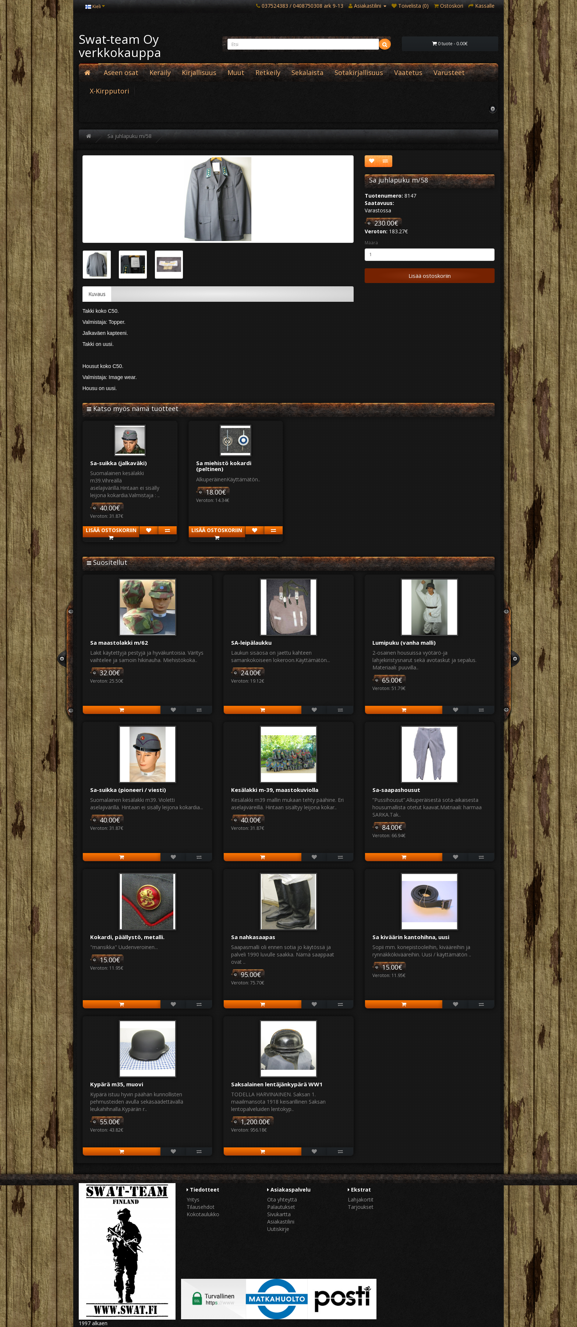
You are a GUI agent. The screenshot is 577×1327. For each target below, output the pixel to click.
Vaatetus (408, 72)
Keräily (160, 72)
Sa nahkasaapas (253, 937)
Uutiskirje (278, 1228)
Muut (235, 72)
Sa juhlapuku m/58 (129, 135)
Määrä (371, 243)
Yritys (193, 1199)
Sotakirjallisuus (358, 72)
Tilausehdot (201, 1206)
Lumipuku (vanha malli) (404, 642)
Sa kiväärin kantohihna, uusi (410, 937)
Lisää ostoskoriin (429, 275)
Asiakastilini (280, 1221)
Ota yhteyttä (282, 1199)
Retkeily (267, 72)
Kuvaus (97, 293)
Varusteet (449, 72)
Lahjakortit (361, 1199)
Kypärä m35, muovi (116, 1084)
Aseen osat (121, 72)
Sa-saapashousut (396, 789)
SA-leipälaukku (251, 642)
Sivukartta (279, 1214)
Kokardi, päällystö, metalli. (127, 937)
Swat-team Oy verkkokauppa (120, 46)
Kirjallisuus (199, 72)
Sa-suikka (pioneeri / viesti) (128, 789)
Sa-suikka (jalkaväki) (118, 463)
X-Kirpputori (109, 90)
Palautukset (281, 1206)
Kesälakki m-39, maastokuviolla (274, 789)
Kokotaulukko (203, 1214)
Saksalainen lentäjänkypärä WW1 (277, 1084)
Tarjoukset (361, 1206)
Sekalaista (307, 72)
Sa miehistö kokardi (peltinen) (223, 466)
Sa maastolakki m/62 (119, 642)
